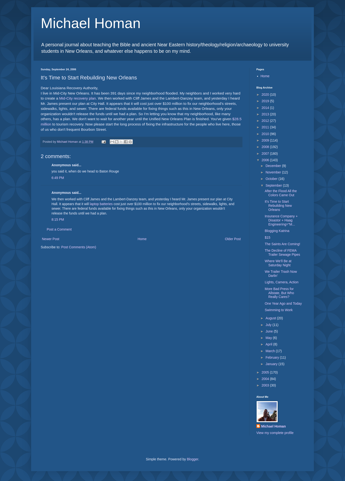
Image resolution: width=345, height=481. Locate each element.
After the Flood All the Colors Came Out (281, 193)
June (269, 331)
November (273, 172)
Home (142, 239)
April (269, 344)
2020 (266, 94)
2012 (266, 121)
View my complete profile (274, 433)
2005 (266, 372)
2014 (266, 108)
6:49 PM (58, 178)
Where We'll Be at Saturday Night (278, 263)
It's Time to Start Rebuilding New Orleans (278, 206)
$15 (267, 237)
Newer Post (50, 239)
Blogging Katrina (277, 231)
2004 (266, 379)
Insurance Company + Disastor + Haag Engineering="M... (281, 220)
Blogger (192, 459)
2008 (266, 147)
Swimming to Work (279, 310)
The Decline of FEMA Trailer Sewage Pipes (282, 252)
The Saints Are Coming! (282, 244)
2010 (266, 134)
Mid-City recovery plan (77, 98)
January (271, 364)
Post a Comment (59, 229)
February (272, 357)
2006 (266, 160)
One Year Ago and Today (283, 303)
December (273, 166)
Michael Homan (91, 23)
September (274, 185)
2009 (266, 140)
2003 (266, 385)
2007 (266, 153)
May (269, 338)
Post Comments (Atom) (78, 247)
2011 (266, 127)
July (268, 325)
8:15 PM (58, 219)
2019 (266, 101)
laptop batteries (101, 204)
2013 (266, 114)
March (270, 351)
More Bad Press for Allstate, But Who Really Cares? (279, 293)
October (271, 179)
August (271, 318)
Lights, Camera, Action (282, 282)
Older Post (233, 239)
